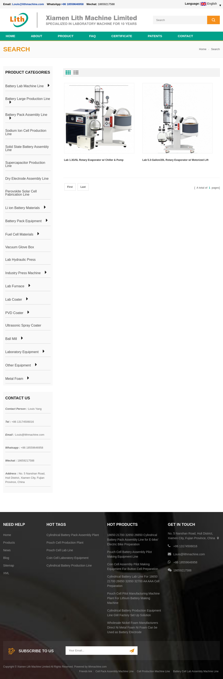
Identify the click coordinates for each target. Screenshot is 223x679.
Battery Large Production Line (27, 98)
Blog (6, 556)
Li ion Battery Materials (22, 207)
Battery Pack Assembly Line (26, 113)
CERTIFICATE (121, 35)
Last (83, 161)
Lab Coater (13, 298)
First (70, 161)
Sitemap (8, 564)
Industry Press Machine (23, 272)
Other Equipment (18, 364)
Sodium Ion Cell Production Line (25, 131)
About (36, 35)
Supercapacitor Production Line (25, 163)
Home (10, 35)
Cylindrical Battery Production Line (69, 564)
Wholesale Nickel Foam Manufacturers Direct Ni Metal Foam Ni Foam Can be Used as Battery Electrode (132, 626)
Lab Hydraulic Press (20, 258)
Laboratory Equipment (22, 351)
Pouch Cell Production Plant (65, 541)
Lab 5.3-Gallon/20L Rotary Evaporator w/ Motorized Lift (141, 137)
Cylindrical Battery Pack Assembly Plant (73, 534)
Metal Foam (14, 377)
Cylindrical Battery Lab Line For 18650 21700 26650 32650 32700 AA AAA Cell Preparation (133, 580)
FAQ (92, 35)
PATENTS (155, 35)
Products (9, 541)
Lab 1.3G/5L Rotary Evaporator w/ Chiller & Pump (84, 137)
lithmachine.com (97, 665)
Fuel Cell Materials (19, 233)
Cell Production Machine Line (153, 670)
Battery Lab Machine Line (24, 85)
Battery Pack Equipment (23, 220)
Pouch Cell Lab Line (60, 549)
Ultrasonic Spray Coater (23, 324)
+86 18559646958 (72, 4)
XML (6, 572)
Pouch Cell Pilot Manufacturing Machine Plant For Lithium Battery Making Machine (133, 597)
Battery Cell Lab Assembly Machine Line (196, 670)
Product (65, 35)
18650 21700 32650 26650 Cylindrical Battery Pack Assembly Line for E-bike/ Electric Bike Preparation (132, 538)
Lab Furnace (14, 285)
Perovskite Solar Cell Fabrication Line (21, 192)
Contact (185, 35)
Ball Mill (11, 338)
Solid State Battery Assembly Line (27, 147)
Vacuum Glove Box (19, 246)
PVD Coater (14, 312)
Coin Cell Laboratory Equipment (67, 556)
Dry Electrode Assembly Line (27, 177)
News (7, 549)
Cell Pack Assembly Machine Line (114, 670)
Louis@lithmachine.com (29, 433)
